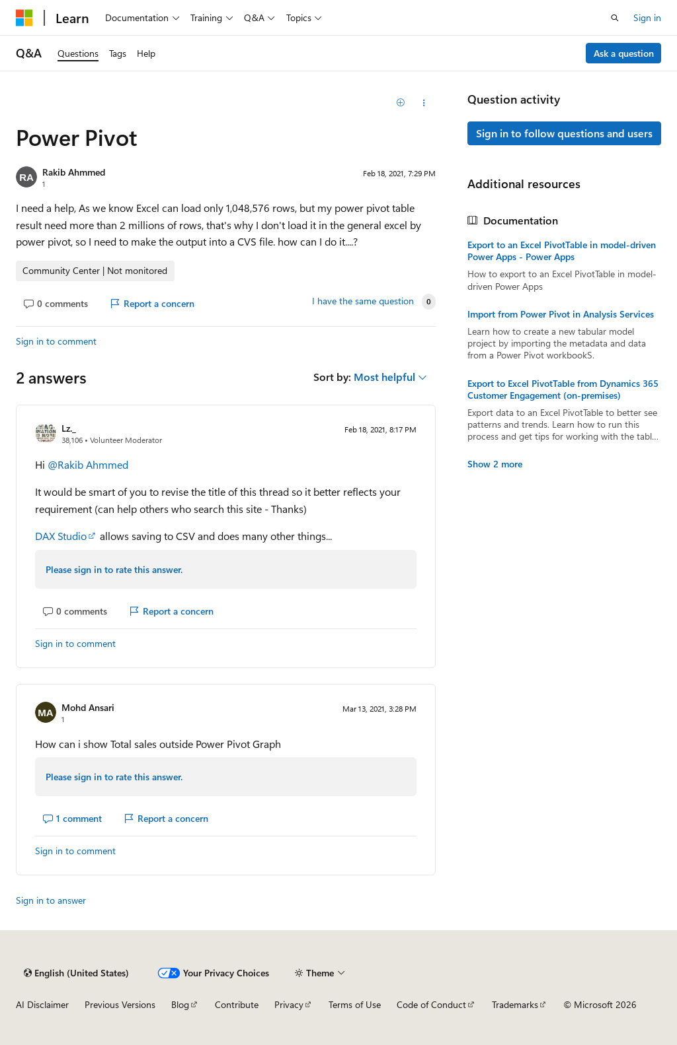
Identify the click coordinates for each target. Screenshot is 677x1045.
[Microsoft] (24, 17)
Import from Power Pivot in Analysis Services (560, 314)
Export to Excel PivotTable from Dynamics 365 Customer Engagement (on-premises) (562, 389)
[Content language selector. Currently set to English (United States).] (76, 973)
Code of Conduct (431, 1004)
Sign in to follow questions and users (564, 133)
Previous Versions (120, 1004)
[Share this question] (423, 103)
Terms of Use (355, 1004)
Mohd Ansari (87, 707)
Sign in (647, 17)
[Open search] (615, 18)
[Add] (400, 103)
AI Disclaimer (42, 1004)
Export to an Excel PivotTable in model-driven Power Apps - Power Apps (561, 251)
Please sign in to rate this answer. (114, 569)
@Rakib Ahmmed (88, 464)
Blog (180, 1004)
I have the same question (363, 301)
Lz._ (68, 428)
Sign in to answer (51, 900)
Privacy (288, 1004)
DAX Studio (61, 536)
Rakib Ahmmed (73, 172)
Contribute (237, 1004)
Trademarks (515, 1004)
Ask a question (624, 53)
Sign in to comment (56, 341)
